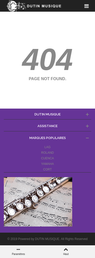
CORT (47, 169)
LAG (47, 147)
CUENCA (47, 158)
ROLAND (47, 152)
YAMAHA (47, 164)
